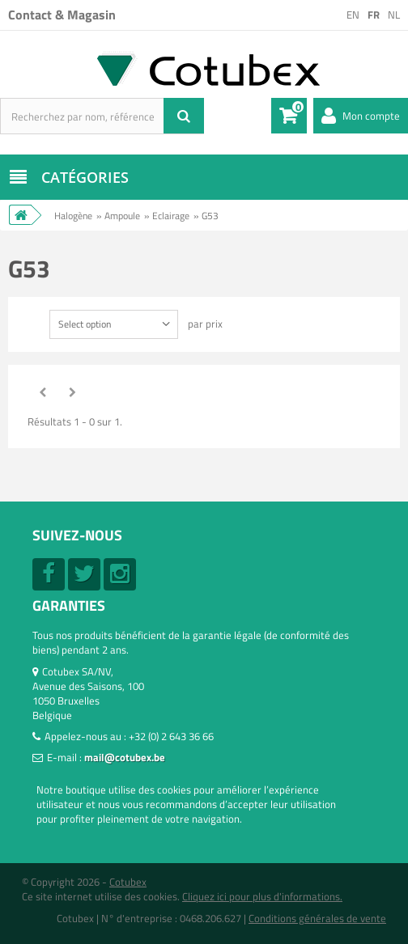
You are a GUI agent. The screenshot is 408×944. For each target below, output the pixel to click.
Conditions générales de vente (317, 918)
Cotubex (128, 882)
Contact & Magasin (62, 14)
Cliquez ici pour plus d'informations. (262, 896)
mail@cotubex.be (124, 757)
